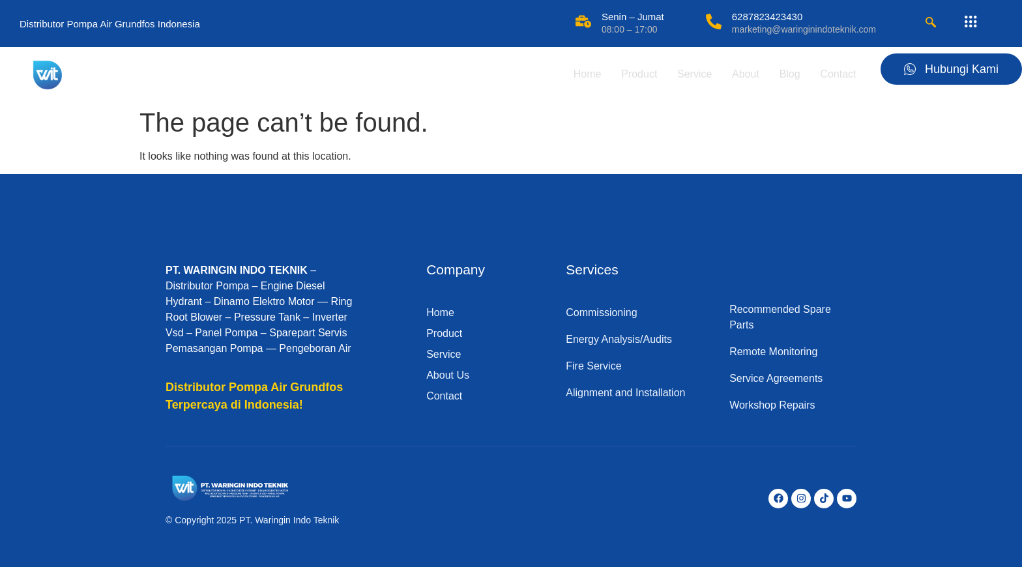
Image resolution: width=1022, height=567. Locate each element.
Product (634, 74)
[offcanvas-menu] (970, 22)
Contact (836, 74)
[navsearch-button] (931, 23)
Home (582, 74)
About (742, 74)
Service (690, 74)
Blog (787, 74)
